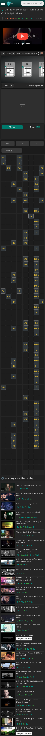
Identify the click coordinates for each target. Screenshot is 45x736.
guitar (6, 86)
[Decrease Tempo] (3, 53)
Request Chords (24, 638)
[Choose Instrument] (11, 85)
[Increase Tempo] (13, 53)
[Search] (41, 3)
